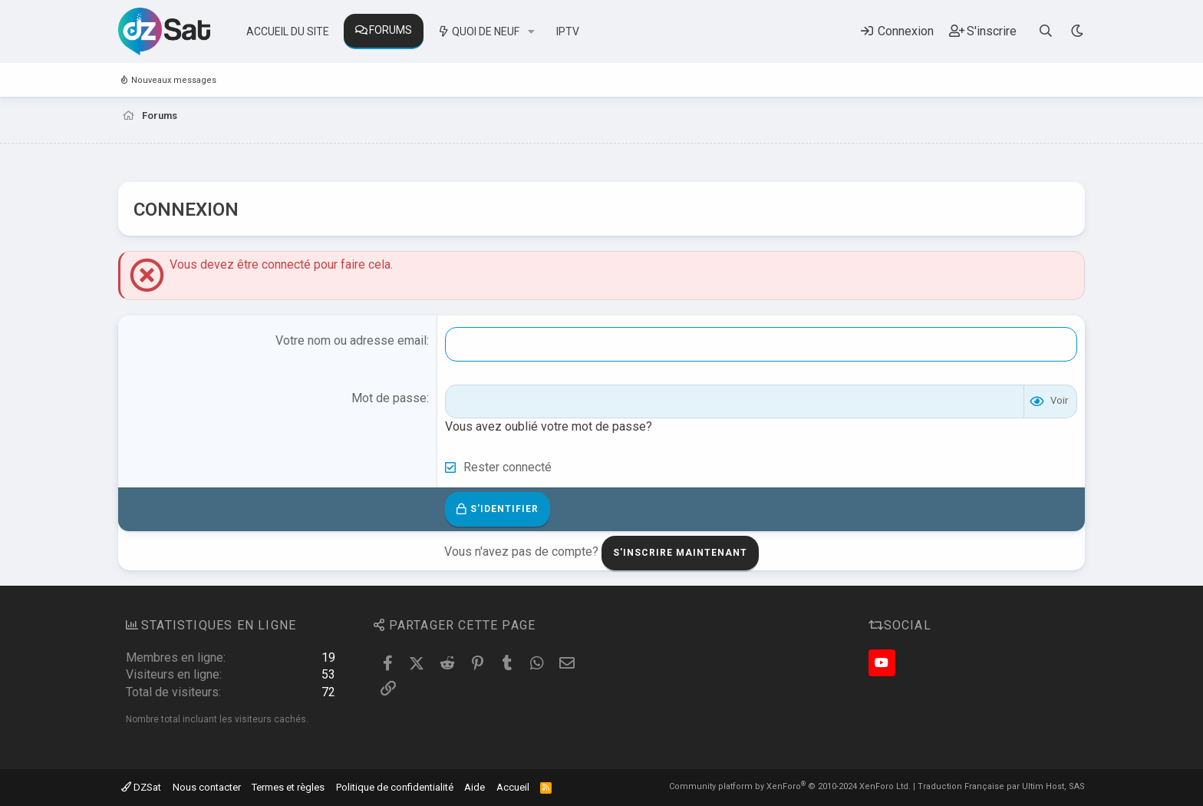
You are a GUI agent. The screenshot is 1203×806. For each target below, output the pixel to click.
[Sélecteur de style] (1077, 31)
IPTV (567, 31)
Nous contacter (207, 787)
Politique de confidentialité (394, 787)
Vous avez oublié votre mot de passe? (548, 426)
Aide (474, 787)
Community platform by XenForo (790, 786)
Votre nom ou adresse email (351, 340)
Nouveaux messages (173, 80)
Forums (390, 30)
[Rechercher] (1046, 31)
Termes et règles (288, 787)
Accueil (512, 787)
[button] (531, 32)
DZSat (141, 787)
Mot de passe (389, 398)
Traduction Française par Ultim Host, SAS (1001, 786)
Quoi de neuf (485, 31)
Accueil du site (287, 31)
